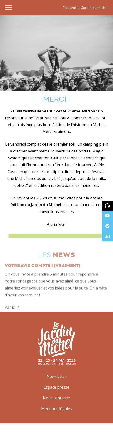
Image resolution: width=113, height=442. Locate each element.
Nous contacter (56, 398)
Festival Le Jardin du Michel (85, 8)
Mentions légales (56, 408)
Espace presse (56, 387)
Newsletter (56, 376)
